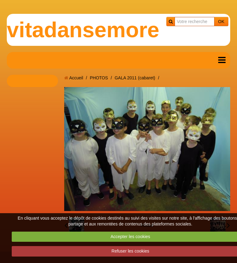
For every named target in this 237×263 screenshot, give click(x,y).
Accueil (76, 77)
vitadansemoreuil (96, 30)
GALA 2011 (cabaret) (134, 77)
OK (221, 21)
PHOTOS (99, 77)
